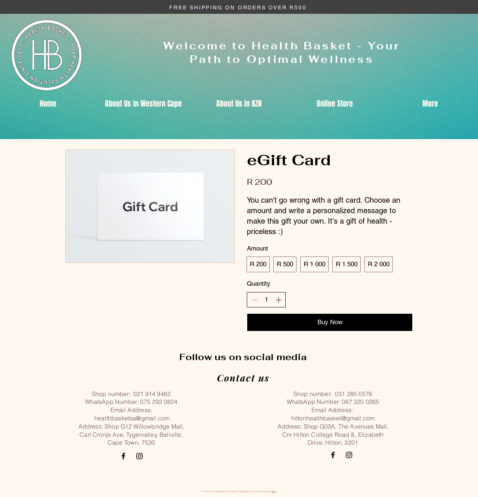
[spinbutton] (266, 299)
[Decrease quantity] (254, 299)
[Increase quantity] (278, 299)
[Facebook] (123, 456)
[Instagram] (139, 456)
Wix (273, 491)
